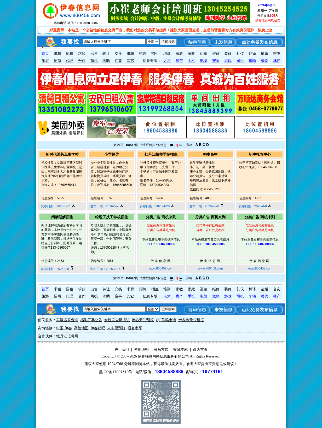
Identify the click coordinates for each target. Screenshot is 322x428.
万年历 (273, 11)
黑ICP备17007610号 (116, 372)
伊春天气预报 (143, 320)
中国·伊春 (64, 328)
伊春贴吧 (97, 328)
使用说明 (141, 349)
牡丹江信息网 (67, 336)
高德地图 (81, 328)
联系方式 (161, 349)
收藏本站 (180, 349)
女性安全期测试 (117, 320)
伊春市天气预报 (191, 320)
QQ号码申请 (166, 320)
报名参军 (135, 328)
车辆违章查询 (67, 320)
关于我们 (121, 349)
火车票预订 (116, 328)
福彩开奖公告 (91, 320)
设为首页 (200, 349)
